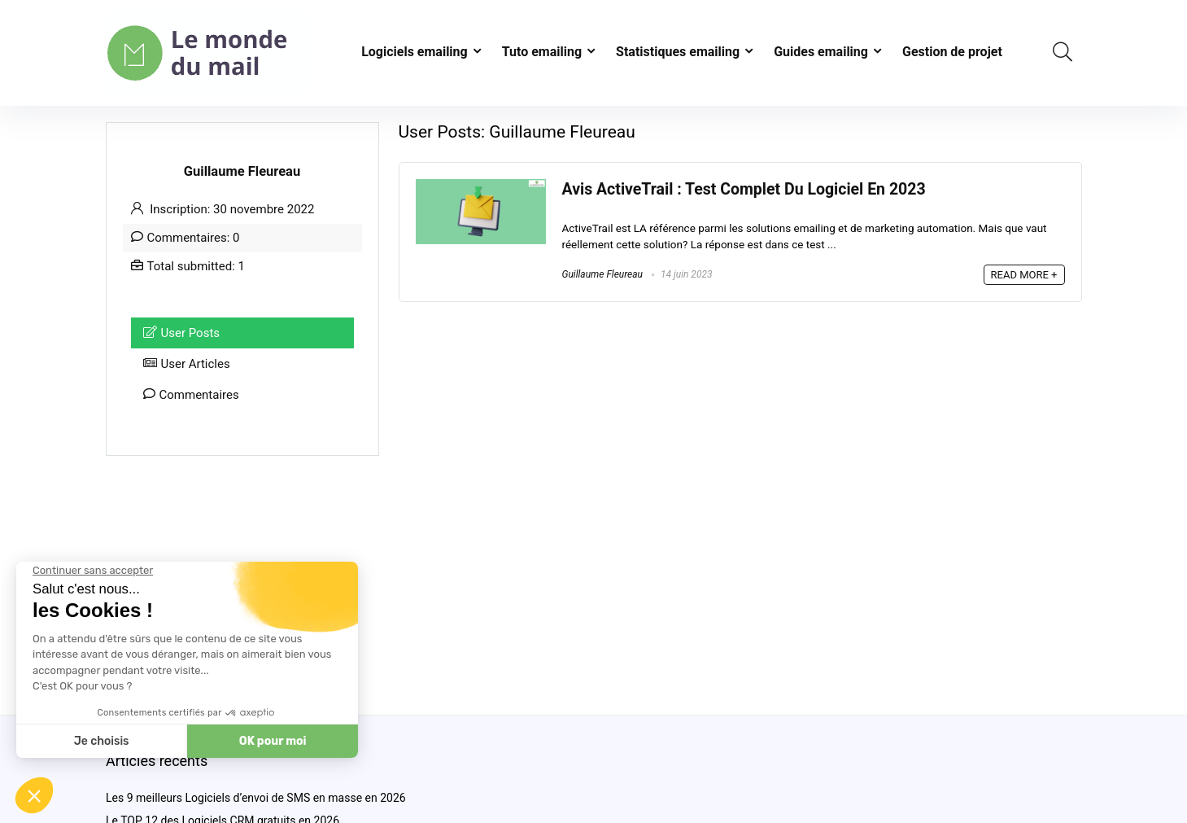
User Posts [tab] (181, 333)
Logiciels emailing (414, 51)
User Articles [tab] (186, 364)
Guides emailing (821, 51)
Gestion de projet (952, 51)
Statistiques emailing (678, 51)
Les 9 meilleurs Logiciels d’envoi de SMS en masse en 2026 (256, 797)
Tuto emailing (542, 51)
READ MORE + (1024, 275)
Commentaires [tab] (191, 394)
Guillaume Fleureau (603, 274)
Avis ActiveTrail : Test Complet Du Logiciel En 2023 (744, 189)
